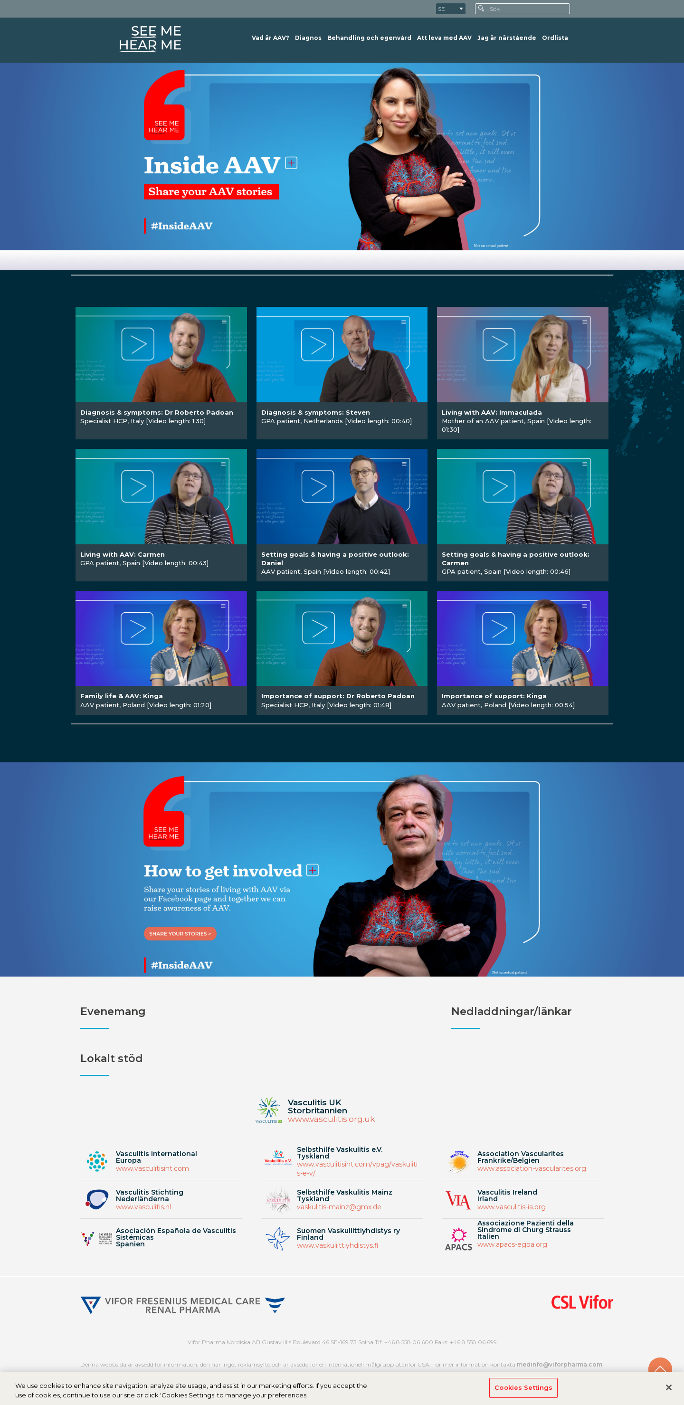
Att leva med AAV (444, 37)
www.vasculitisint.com (152, 1168)
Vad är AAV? (270, 37)
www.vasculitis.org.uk (331, 1119)
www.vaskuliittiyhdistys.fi (338, 1245)
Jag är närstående (506, 37)
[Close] (668, 1391)
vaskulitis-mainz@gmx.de (339, 1207)
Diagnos (308, 37)
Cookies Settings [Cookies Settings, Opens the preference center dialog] (523, 1391)
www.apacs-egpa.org (512, 1244)
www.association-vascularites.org (531, 1168)
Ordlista (555, 37)
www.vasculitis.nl (143, 1207)
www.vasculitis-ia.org (511, 1207)
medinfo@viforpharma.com (559, 1364)
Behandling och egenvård (369, 37)
